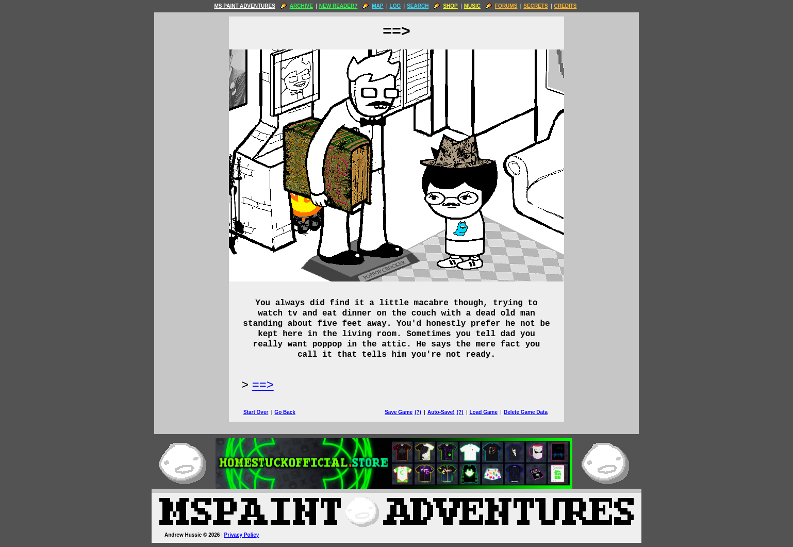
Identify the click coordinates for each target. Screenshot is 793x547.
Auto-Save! (441, 412)
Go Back (284, 412)
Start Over (255, 412)
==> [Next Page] (263, 384)
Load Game (483, 412)
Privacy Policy (241, 535)
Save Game (398, 412)
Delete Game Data (526, 412)
